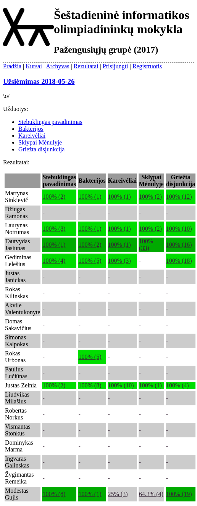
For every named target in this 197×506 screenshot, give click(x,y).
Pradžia (12, 66)
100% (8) (53, 228)
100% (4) (53, 260)
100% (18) (179, 260)
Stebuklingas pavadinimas (50, 122)
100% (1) (89, 196)
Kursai (34, 66)
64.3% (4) (151, 494)
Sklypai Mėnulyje (40, 142)
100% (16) (179, 244)
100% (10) (179, 228)
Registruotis (147, 66)
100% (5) (89, 260)
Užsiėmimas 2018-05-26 (39, 81)
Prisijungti (115, 66)
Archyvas (57, 66)
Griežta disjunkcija (41, 149)
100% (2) (53, 196)
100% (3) (119, 260)
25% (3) (118, 494)
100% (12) (179, 196)
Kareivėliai (31, 135)
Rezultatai (86, 66)
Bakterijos (31, 128)
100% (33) (146, 244)
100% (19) (179, 494)
